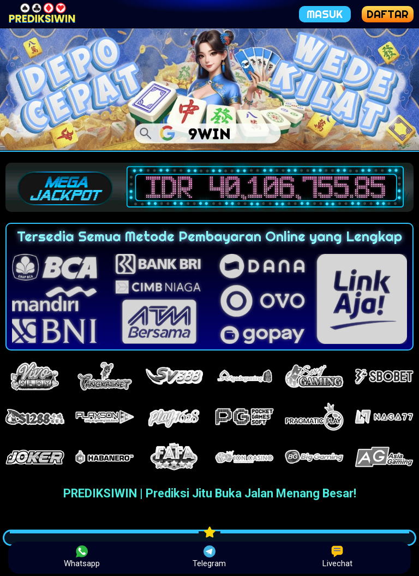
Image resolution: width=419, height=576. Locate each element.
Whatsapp (82, 556)
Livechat (337, 556)
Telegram (209, 556)
